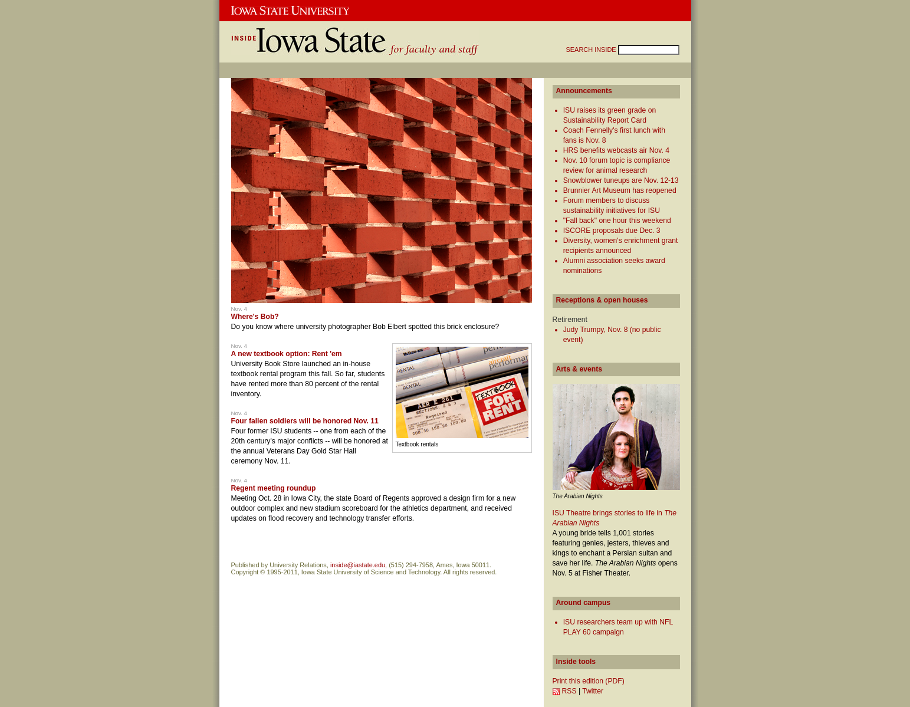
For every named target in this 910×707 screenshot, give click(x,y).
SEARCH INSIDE (592, 49)
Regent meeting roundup (273, 488)
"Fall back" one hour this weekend (617, 220)
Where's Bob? (255, 317)
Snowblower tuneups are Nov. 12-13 (621, 180)
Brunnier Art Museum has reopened (619, 190)
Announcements (584, 91)
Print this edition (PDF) (589, 681)
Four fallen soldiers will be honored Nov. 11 (305, 421)
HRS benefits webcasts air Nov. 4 (616, 150)
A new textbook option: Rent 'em (286, 354)
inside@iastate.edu (357, 564)
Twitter (592, 691)
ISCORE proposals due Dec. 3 (612, 230)
